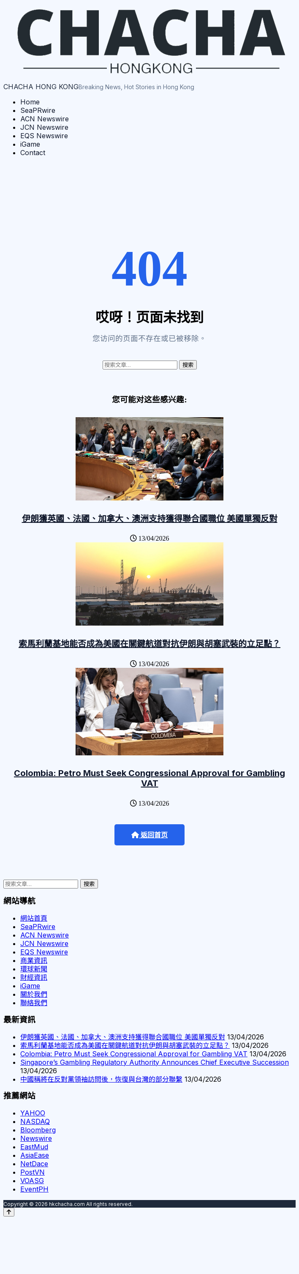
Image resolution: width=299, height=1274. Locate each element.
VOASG (32, 1180)
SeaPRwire (37, 110)
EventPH (34, 1189)
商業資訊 (33, 960)
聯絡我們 (33, 1002)
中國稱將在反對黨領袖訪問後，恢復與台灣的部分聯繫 (101, 1079)
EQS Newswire (44, 135)
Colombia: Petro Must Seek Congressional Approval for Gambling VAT (149, 778)
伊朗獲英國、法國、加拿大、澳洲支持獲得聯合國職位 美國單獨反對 (149, 519)
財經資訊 (33, 977)
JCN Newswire (44, 127)
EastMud (34, 1147)
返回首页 (149, 835)
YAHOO (32, 1113)
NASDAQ (35, 1121)
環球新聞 (33, 969)
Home (30, 102)
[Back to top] (8, 1212)
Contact (32, 152)
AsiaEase (34, 1155)
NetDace (34, 1163)
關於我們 (33, 994)
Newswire (36, 1138)
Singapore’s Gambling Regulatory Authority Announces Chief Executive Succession (154, 1062)
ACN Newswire (44, 119)
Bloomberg (38, 1130)
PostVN (32, 1172)
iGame (30, 144)
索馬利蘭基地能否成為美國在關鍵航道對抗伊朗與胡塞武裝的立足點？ (149, 644)
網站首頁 (33, 918)
